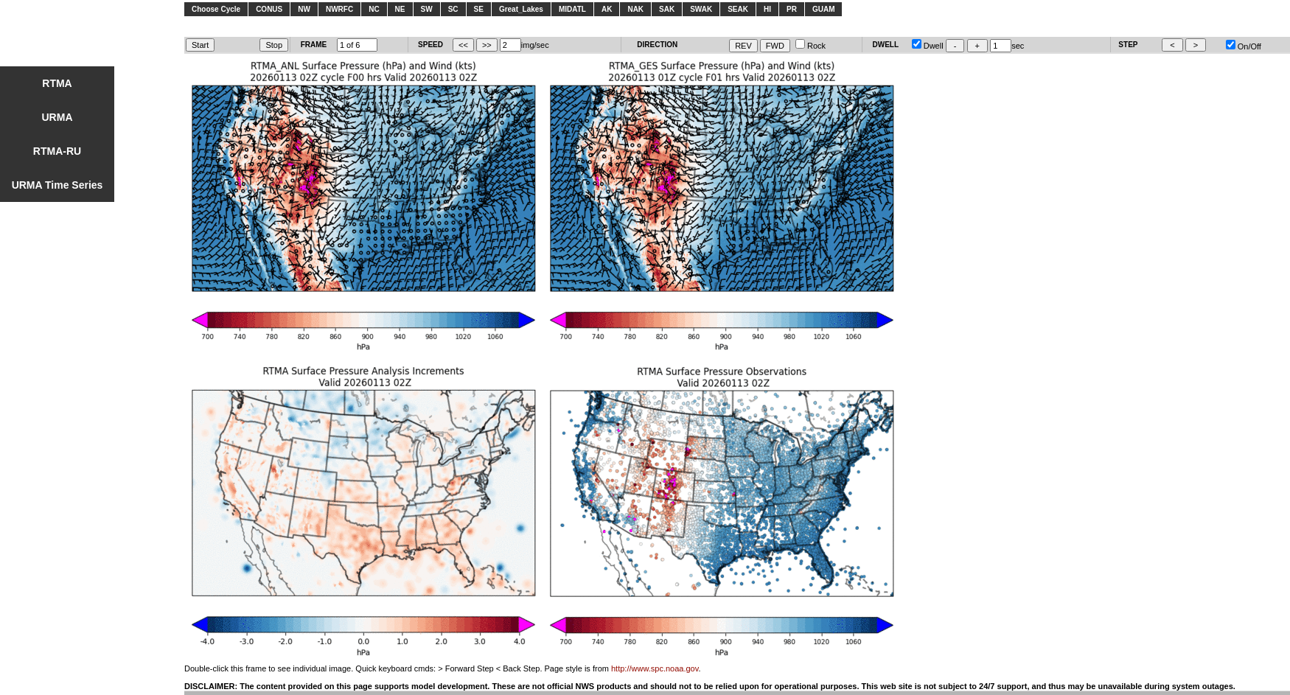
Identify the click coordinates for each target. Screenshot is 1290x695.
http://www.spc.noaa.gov (654, 668)
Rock (810, 45)
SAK (666, 9)
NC (374, 9)
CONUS (269, 9)
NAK (635, 9)
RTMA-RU (57, 151)
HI (767, 9)
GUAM (823, 9)
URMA (57, 117)
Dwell (928, 45)
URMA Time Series (57, 185)
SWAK (701, 9)
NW (304, 9)
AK (607, 9)
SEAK (738, 9)
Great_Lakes (521, 9)
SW (427, 9)
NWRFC (339, 9)
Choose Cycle (216, 9)
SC (453, 9)
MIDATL (572, 9)
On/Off (1243, 46)
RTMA (57, 83)
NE (400, 9)
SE (479, 9)
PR (792, 9)
